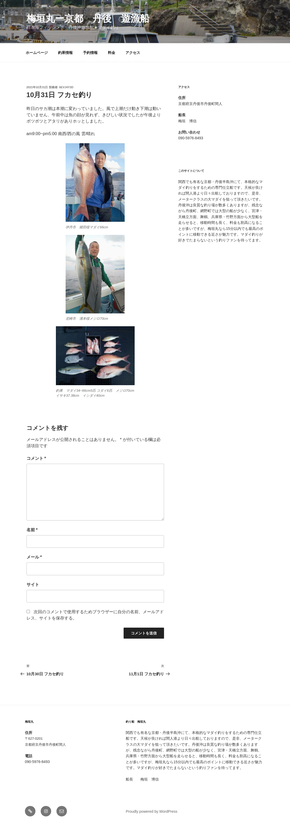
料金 (111, 53)
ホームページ (37, 53)
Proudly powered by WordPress (151, 811)
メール (34, 557)
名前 (32, 530)
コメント (36, 458)
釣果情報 (65, 53)
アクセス (132, 53)
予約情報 (90, 53)
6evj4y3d (66, 87)
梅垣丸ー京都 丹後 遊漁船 (88, 18)
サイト (33, 584)
